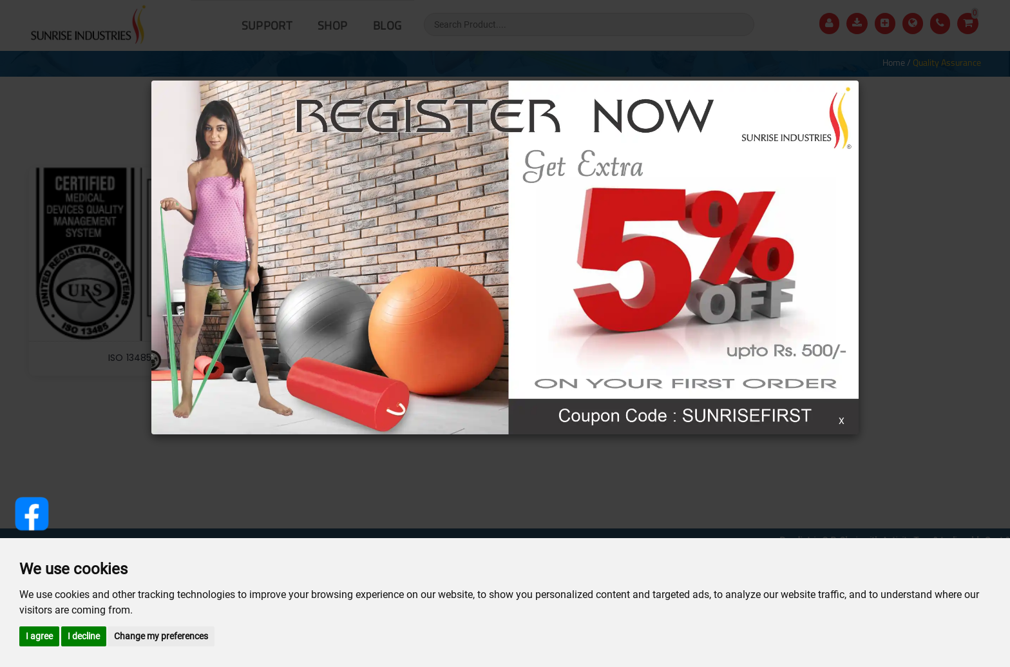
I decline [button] (84, 636)
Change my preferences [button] (161, 636)
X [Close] (841, 421)
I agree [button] (39, 636)
